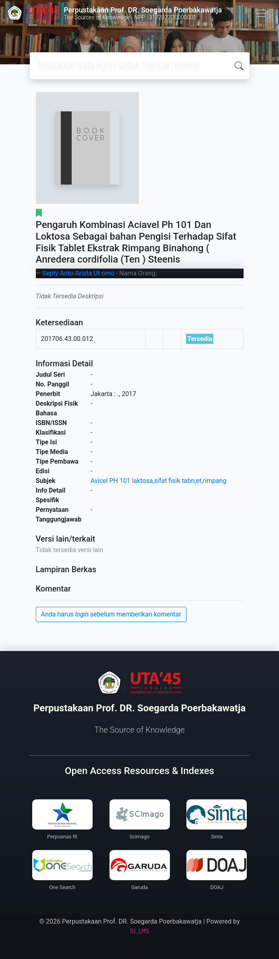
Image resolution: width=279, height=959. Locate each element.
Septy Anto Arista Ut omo (78, 273)
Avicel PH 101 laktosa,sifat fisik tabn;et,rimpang (158, 481)
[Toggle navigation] (261, 13)
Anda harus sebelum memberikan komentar (111, 614)
